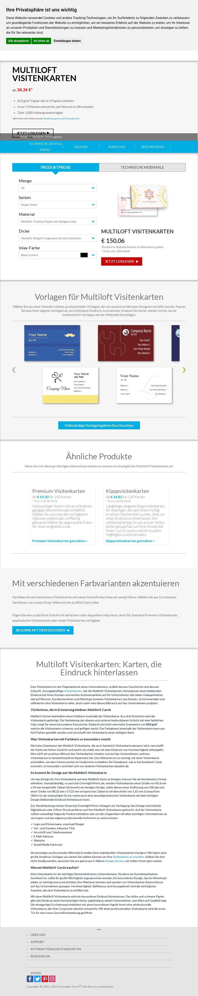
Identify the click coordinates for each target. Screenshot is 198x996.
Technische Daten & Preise (45, 147)
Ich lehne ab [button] (41, 41)
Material (27, 214)
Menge (25, 181)
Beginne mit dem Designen (41, 630)
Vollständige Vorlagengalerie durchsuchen (99, 425)
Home (24, 137)
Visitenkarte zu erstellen (128, 856)
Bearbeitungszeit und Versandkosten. (61, 118)
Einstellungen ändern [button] (67, 41)
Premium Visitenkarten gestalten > (60, 541)
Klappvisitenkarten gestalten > (130, 541)
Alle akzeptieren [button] (18, 41)
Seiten (25, 197)
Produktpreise (55, 167)
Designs (80, 147)
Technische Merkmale (142, 167)
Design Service (114, 861)
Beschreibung (152, 147)
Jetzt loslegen (119, 261)
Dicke (24, 231)
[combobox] (58, 187)
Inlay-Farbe (29, 248)
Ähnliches (116, 147)
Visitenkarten (73, 691)
